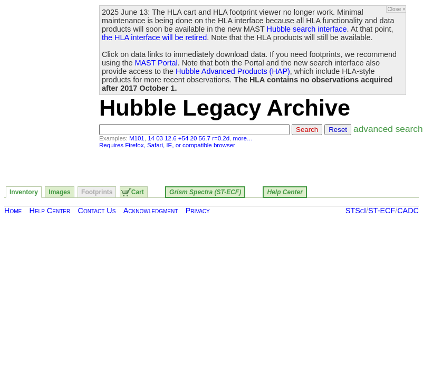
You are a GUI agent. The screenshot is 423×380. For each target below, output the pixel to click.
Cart (137, 192)
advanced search (388, 129)
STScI (355, 210)
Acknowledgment (150, 210)
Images (59, 192)
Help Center (284, 192)
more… (243, 138)
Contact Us (97, 210)
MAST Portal (155, 63)
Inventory (23, 192)
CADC (408, 210)
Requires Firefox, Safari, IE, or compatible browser (167, 145)
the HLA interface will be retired (154, 37)
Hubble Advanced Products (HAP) (233, 71)
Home (13, 210)
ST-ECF (381, 210)
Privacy (198, 210)
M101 (137, 138)
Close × (397, 9)
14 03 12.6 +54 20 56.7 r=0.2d (188, 138)
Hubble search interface (307, 29)
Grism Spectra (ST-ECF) (205, 192)
